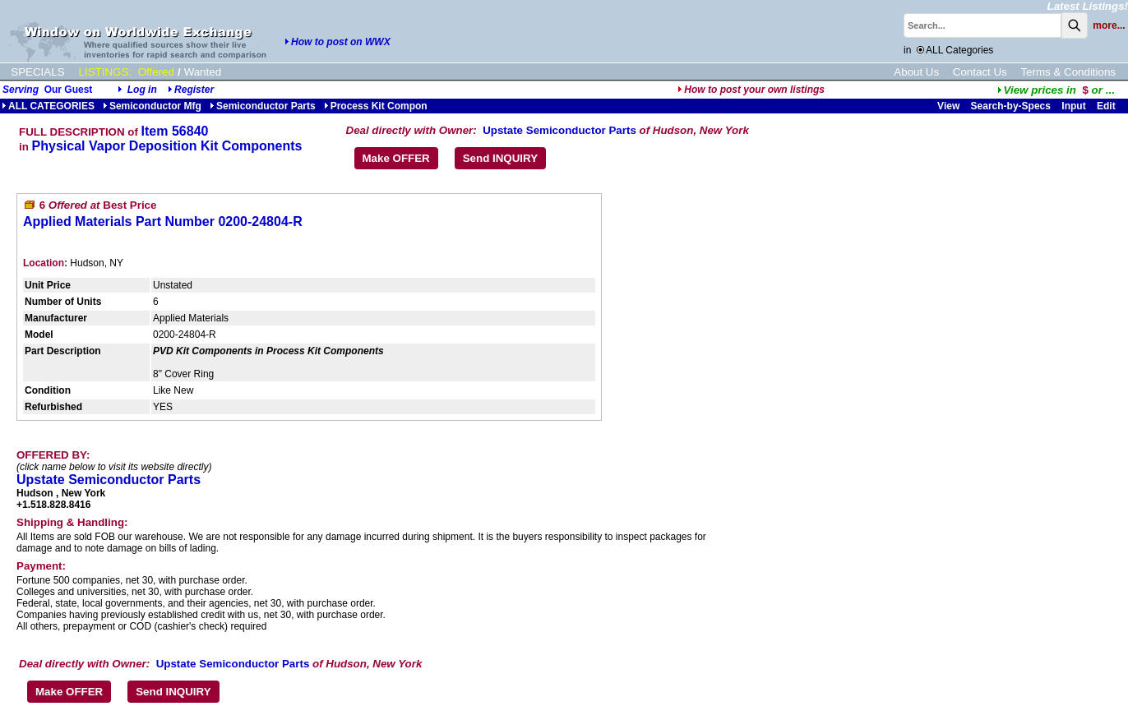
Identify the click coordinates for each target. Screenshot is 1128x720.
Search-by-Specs (1011, 106)
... (1056, 90)
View (948, 106)
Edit (1107, 106)
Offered (156, 72)
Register (194, 89)
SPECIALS (37, 72)
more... (1109, 25)
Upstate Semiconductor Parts (559, 130)
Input (1073, 106)
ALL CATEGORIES (48, 106)
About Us (916, 72)
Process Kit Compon (376, 106)
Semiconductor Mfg (152, 106)
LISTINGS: (105, 72)
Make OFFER (396, 158)
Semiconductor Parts (263, 106)
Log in (142, 89)
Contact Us (980, 72)
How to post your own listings (751, 89)
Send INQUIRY (500, 158)
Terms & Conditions (1068, 72)
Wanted (202, 72)
